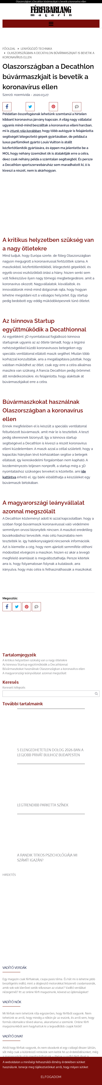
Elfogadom (51, 1077)
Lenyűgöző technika (36, 48)
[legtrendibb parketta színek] (51, 800)
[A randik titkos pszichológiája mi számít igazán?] (51, 850)
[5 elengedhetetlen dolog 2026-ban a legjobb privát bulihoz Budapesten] (51, 745)
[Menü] (51, 23)
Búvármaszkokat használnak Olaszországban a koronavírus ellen (44, 669)
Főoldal (9, 48)
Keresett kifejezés (14, 687)
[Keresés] (96, 693)
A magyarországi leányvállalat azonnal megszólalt (34, 673)
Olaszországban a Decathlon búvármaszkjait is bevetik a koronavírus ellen (51, 1)
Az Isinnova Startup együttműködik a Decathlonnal (35, 664)
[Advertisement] (51, 902)
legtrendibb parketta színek (42, 805)
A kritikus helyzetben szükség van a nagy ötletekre (35, 660)
